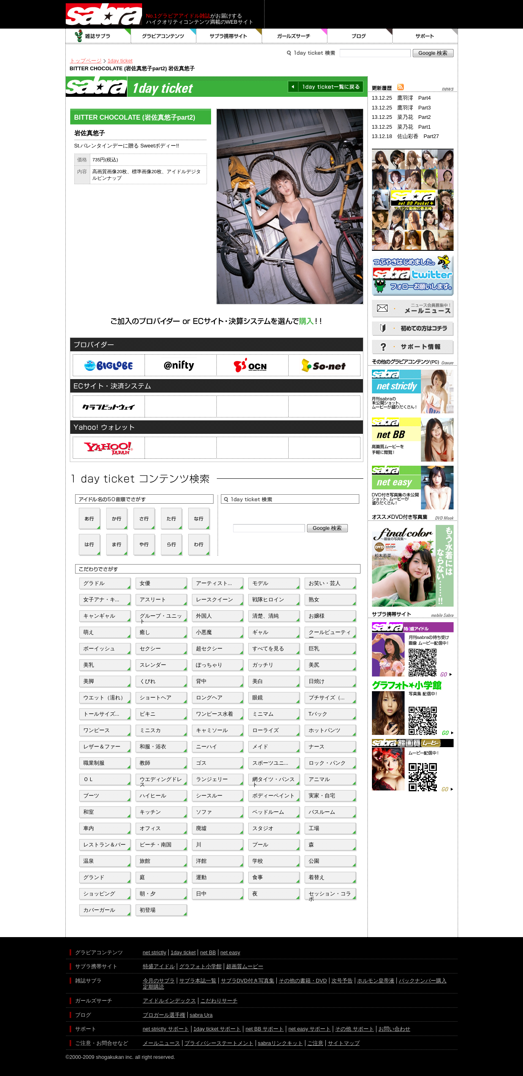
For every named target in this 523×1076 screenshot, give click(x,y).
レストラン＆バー (104, 845)
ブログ (360, 36)
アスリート (153, 599)
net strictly (155, 952)
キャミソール (212, 730)
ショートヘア (155, 697)
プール (260, 845)
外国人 (204, 616)
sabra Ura (201, 1015)
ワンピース (96, 730)
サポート (425, 36)
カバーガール (99, 910)
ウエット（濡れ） (104, 697)
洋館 (201, 861)
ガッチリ (263, 665)
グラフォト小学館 (200, 966)
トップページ (86, 61)
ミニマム (263, 714)
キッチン (150, 812)
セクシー (150, 648)
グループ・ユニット (161, 618)
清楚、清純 (265, 616)
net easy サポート (309, 1029)
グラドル (94, 583)
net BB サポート (264, 1029)
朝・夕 (148, 894)
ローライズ (265, 730)
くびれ (148, 681)
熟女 (314, 599)
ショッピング (99, 894)
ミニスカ (150, 730)
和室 (88, 812)
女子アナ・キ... (101, 599)
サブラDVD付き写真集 (247, 981)
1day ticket (120, 61)
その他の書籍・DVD (303, 981)
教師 (145, 763)
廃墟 (201, 828)
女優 (145, 583)
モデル (260, 583)
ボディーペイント (273, 795)
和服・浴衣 (153, 746)
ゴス (201, 763)
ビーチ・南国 (155, 845)
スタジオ (263, 828)
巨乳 (314, 648)
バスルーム (322, 812)
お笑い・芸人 (325, 583)
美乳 (88, 665)
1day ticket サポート (217, 1029)
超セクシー (209, 648)
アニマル (319, 779)
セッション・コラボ (330, 895)
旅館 (145, 861)
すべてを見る (268, 648)
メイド (260, 746)
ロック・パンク (327, 763)
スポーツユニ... (270, 763)
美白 (257, 681)
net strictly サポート (166, 1029)
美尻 (314, 665)
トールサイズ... (101, 714)
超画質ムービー (244, 966)
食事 (257, 877)
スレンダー (153, 665)
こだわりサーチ (219, 1001)
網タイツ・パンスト (273, 781)
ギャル (260, 632)
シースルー (209, 795)
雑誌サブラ (98, 36)
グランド (94, 877)
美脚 (88, 681)
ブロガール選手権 (164, 1015)
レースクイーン (214, 599)
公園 (314, 861)
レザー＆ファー (101, 746)
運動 (201, 877)
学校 (257, 861)
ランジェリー (212, 779)
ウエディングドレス (161, 781)
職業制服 (94, 763)
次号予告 (342, 981)
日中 (201, 894)
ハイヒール (153, 795)
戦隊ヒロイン (268, 599)
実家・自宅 (322, 795)
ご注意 (315, 1043)
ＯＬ (88, 779)
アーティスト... (214, 583)
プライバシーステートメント (219, 1043)
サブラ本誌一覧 (197, 981)
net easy (230, 952)
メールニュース (161, 1043)
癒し (145, 632)
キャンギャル (99, 616)
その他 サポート (354, 1029)
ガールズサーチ (294, 36)
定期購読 (153, 987)
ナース (317, 746)
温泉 (88, 861)
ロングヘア (209, 697)
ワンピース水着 (214, 714)
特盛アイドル (159, 966)
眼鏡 (257, 697)
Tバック (318, 714)
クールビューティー (330, 634)
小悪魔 (204, 632)
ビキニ (148, 714)
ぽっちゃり (209, 665)
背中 (201, 681)
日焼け (317, 681)
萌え (88, 632)
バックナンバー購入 (423, 981)
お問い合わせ (394, 1029)
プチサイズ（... (327, 697)
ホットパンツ (325, 730)
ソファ (204, 812)
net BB (208, 952)
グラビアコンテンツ (163, 36)
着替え (317, 877)
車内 (88, 828)
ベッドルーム (268, 812)
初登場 (148, 910)
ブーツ (91, 795)
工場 (314, 828)
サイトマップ (344, 1043)
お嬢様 (317, 616)
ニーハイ (206, 746)
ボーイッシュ (99, 648)
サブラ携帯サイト (229, 36)
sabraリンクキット (280, 1043)
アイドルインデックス (169, 1001)
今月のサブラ (159, 981)
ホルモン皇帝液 (375, 981)
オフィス (150, 828)
